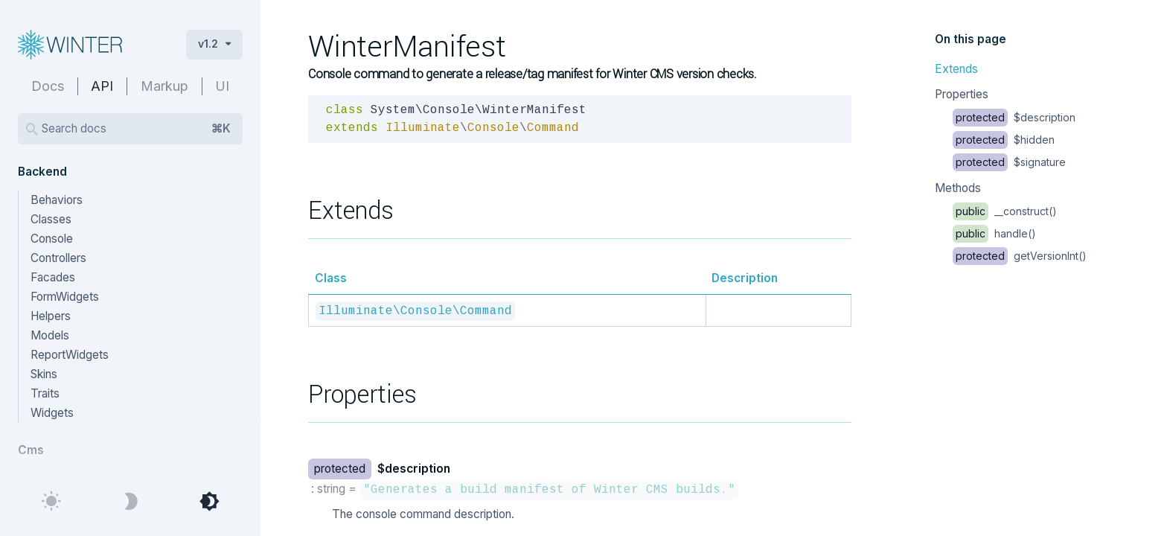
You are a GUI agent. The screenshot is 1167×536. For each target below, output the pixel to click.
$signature (1009, 162)
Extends (956, 69)
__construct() (1005, 211)
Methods (958, 188)
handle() (994, 233)
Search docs (136, 128)
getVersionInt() (1020, 255)
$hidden (1004, 139)
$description (1014, 117)
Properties (961, 94)
